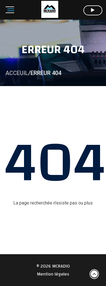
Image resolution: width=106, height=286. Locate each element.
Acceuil (16, 73)
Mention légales (53, 274)
